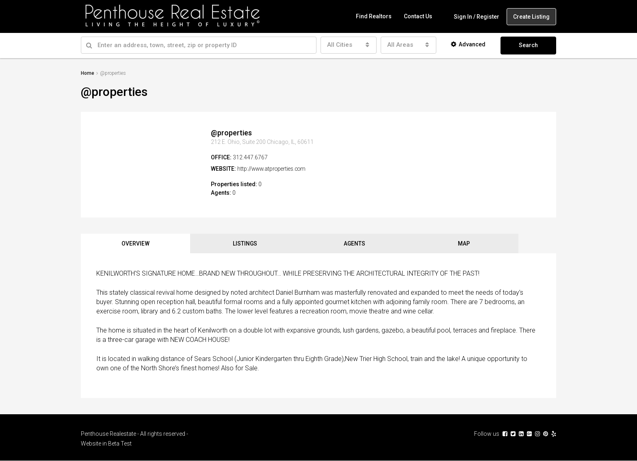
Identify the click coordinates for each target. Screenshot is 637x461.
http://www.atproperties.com (274, 168)
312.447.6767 (250, 157)
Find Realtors (374, 16)
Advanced (468, 44)
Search (528, 45)
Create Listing (531, 16)
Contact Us (418, 16)
